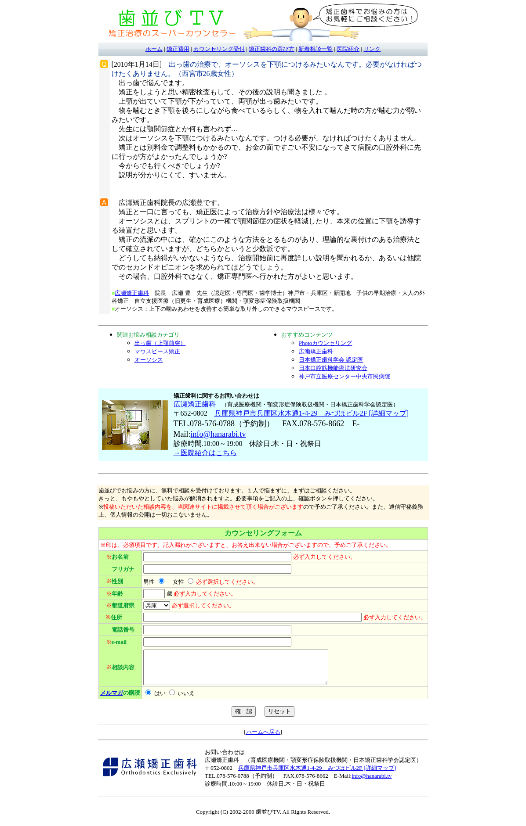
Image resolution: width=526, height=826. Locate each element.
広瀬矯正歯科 (132, 293)
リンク (372, 49)
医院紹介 (348, 49)
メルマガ (111, 699)
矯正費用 (178, 49)
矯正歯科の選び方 (271, 49)
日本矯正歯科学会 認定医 (331, 359)
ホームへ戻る (263, 738)
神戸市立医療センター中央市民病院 (344, 376)
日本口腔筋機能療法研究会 (333, 368)
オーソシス (148, 359)
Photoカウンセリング (325, 343)
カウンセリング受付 (219, 49)
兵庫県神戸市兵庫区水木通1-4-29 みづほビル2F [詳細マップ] (311, 413)
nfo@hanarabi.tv (219, 434)
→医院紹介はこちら (205, 452)
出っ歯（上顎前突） (160, 343)
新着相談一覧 (315, 49)
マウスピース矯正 (157, 351)
